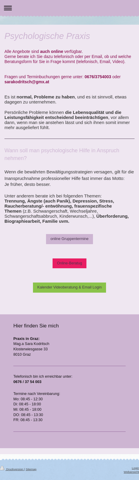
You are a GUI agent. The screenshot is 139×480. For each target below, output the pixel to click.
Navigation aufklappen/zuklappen (69, 7)
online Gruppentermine (69, 239)
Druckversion (12, 469)
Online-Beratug (69, 263)
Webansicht (131, 471)
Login (135, 468)
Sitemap (31, 469)
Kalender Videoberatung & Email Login (69, 287)
